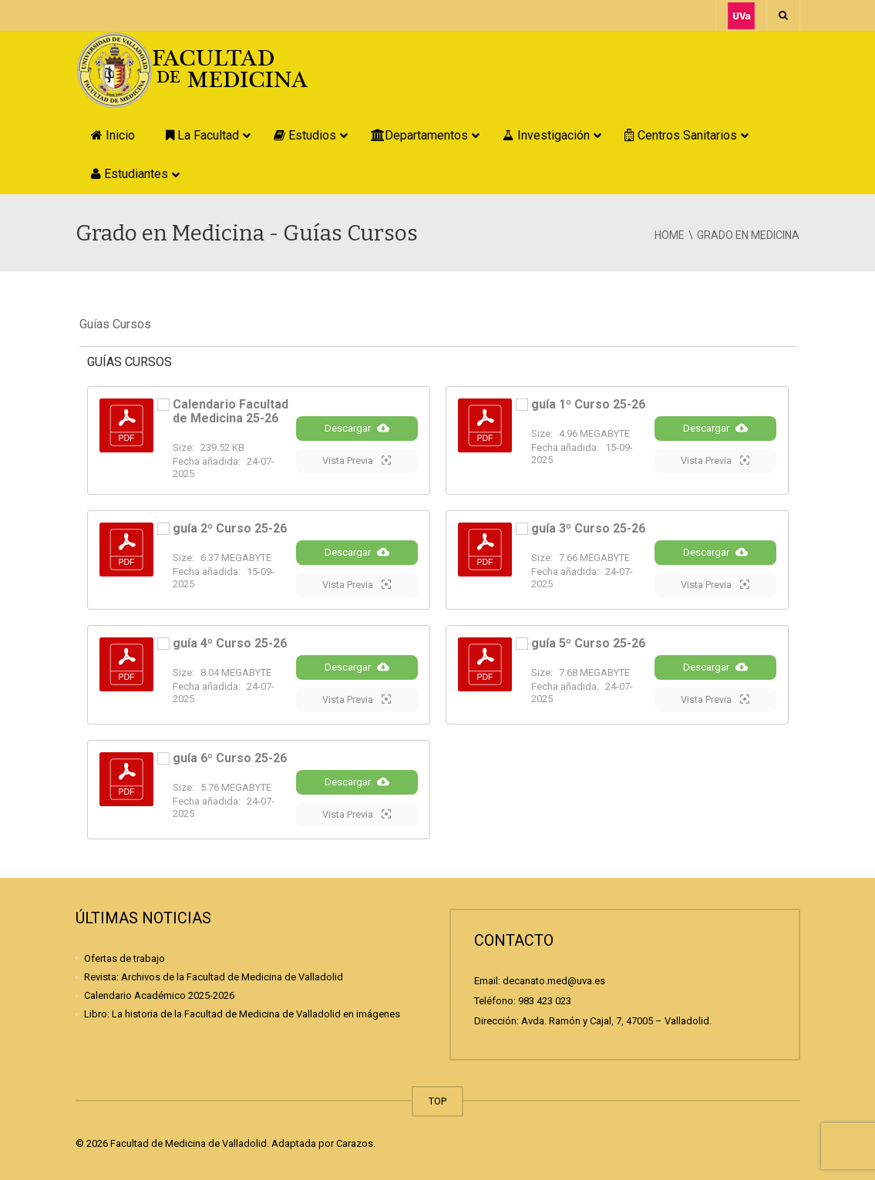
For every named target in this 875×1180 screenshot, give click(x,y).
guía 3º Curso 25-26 (588, 528)
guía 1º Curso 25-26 (588, 404)
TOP (437, 1101)
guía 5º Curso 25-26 (588, 643)
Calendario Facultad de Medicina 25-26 (230, 411)
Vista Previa (356, 460)
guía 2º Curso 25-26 (230, 528)
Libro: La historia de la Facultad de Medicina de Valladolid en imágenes (242, 1014)
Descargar (357, 428)
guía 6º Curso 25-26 (230, 758)
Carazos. (355, 1143)
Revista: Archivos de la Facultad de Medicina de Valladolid (213, 977)
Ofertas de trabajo (124, 958)
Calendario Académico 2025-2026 (159, 995)
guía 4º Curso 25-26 (230, 643)
